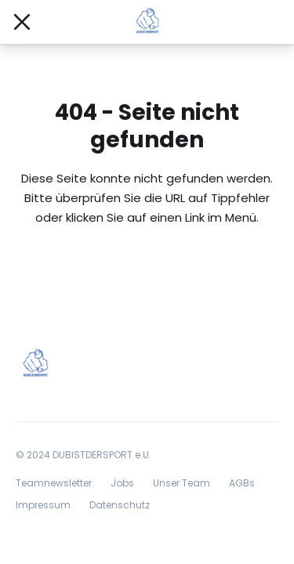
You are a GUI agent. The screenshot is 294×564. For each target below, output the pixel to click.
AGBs (242, 483)
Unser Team (181, 483)
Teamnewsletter (54, 483)
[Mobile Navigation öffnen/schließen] (22, 22)
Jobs (122, 483)
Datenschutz (119, 505)
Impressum (43, 505)
